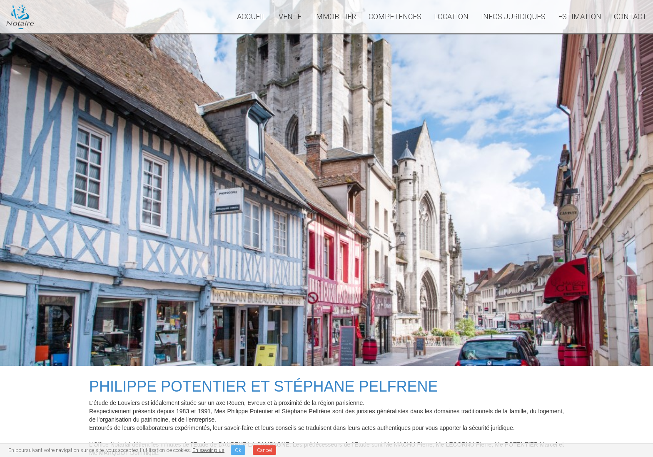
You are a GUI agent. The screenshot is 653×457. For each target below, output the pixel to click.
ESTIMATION (579, 16)
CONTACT (630, 16)
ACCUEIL (251, 16)
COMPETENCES (395, 16)
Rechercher (539, 197)
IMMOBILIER (335, 16)
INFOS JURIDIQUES (513, 16)
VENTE (290, 16)
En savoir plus (208, 450)
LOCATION (451, 16)
